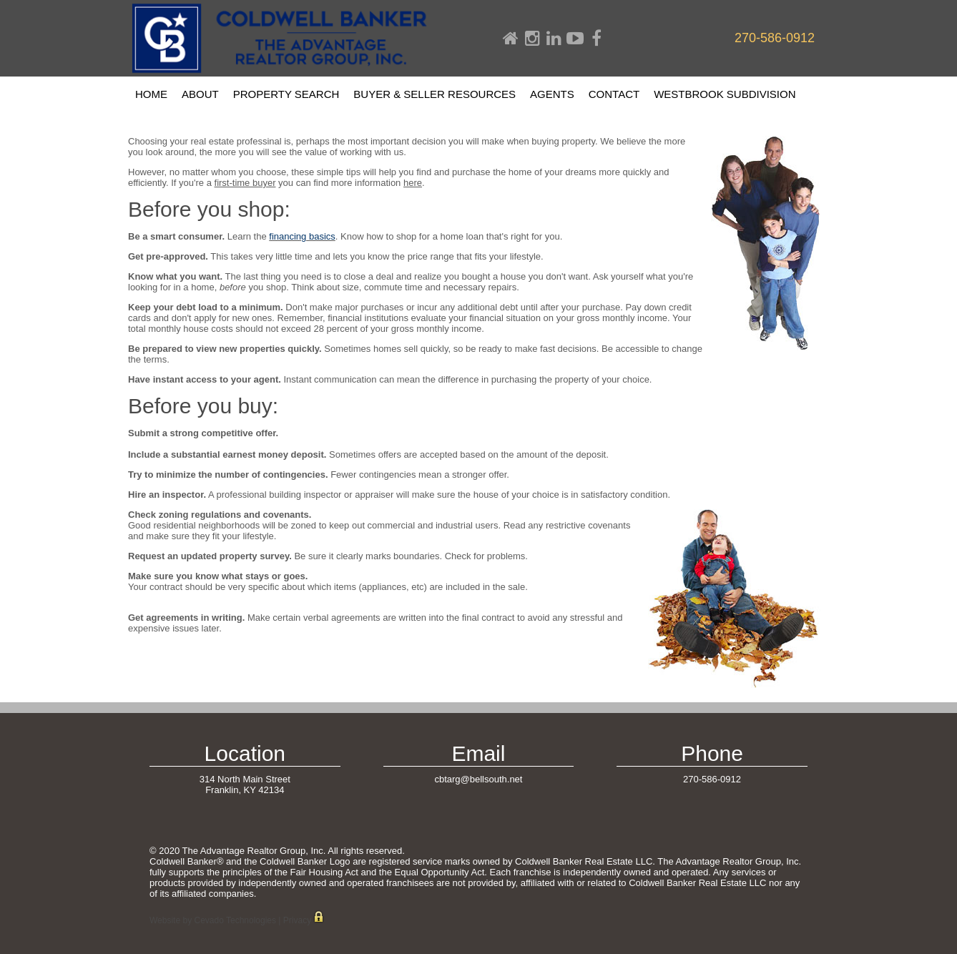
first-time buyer (245, 182)
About (200, 94)
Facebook (597, 38)
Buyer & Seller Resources (434, 94)
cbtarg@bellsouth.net (478, 779)
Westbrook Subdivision (724, 94)
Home (511, 38)
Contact (614, 94)
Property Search (286, 94)
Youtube (575, 38)
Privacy (297, 920)
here (412, 182)
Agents (552, 94)
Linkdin (553, 38)
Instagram (532, 38)
